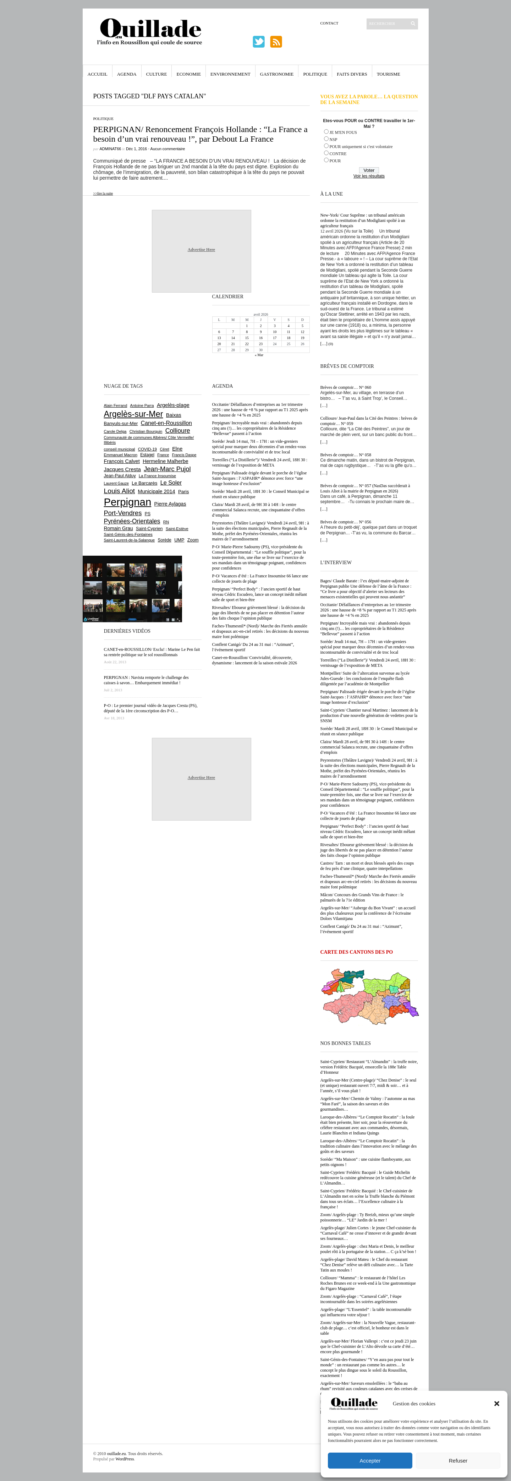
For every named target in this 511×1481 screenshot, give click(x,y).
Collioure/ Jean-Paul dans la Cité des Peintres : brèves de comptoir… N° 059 (369, 421)
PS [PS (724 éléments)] (147, 513)
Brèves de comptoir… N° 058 (345, 454)
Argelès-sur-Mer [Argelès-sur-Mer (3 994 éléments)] (133, 414)
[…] (324, 343)
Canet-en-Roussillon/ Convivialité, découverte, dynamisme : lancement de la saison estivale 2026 (254, 660)
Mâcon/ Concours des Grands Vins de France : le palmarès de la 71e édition (362, 897)
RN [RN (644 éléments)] (166, 522)
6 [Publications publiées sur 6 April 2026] (219, 332)
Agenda (127, 74)
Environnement (230, 74)
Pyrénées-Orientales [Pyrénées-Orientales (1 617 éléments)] (132, 521)
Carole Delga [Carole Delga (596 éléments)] (115, 431)
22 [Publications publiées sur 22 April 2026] (247, 344)
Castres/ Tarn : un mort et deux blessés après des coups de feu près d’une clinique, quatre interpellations (367, 866)
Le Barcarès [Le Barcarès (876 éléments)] (144, 483)
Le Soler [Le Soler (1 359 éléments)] (171, 482)
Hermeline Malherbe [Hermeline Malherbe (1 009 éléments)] (165, 461)
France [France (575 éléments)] (163, 455)
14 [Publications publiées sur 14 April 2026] (233, 338)
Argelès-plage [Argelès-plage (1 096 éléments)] (173, 405)
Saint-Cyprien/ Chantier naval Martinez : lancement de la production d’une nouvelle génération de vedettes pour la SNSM (369, 715)
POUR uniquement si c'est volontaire (361, 146)
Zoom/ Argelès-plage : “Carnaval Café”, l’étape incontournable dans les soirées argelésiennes (361, 1299)
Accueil (98, 74)
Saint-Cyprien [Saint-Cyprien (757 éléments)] (149, 528)
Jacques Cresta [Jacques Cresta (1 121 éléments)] (122, 469)
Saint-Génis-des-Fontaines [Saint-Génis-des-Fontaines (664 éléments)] (128, 534)
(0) (331, 344)
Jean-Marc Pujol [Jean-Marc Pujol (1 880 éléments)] (167, 469)
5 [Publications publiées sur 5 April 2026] (302, 326)
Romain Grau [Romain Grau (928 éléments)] (118, 528)
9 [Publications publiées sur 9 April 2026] (261, 332)
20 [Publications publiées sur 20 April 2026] (219, 344)
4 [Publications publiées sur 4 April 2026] (289, 326)
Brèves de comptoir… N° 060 (345, 387)
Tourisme (388, 74)
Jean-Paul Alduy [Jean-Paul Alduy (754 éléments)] (120, 475)
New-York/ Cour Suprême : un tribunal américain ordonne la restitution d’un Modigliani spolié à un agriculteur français (362, 220)
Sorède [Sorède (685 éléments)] (164, 540)
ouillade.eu (116, 1453)
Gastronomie (277, 74)
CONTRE (338, 153)
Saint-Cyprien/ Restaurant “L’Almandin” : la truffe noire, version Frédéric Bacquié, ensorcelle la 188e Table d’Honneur (369, 1067)
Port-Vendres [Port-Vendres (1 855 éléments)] (123, 513)
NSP (333, 139)
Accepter (369, 1461)
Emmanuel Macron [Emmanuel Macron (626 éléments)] (120, 455)
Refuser (458, 1461)
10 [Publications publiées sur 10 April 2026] (274, 332)
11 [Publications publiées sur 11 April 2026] (288, 332)
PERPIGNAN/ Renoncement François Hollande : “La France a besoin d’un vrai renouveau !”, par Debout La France (200, 134)
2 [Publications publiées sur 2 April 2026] (261, 326)
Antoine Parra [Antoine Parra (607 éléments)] (142, 405)
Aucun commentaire (167, 149)
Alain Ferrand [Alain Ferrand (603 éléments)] (115, 405)
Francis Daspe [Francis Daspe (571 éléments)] (184, 455)
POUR (335, 160)
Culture (156, 74)
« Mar (259, 355)
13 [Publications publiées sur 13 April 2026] (219, 338)
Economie (188, 74)
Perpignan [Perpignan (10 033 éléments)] (128, 502)
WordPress (125, 1459)
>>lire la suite (103, 193)
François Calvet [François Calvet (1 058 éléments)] (122, 461)
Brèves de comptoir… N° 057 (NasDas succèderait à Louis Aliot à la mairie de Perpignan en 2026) (365, 488)
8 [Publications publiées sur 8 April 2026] (247, 332)
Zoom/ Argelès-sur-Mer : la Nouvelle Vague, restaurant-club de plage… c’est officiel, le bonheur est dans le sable (368, 1328)
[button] (496, 1403)
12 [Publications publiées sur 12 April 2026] (302, 332)
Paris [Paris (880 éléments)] (183, 491)
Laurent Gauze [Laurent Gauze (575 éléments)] (116, 483)
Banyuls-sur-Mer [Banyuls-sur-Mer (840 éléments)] (121, 423)
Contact (329, 23)
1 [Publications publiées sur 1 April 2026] (247, 326)
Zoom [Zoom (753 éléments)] (193, 540)
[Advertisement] (127, 337)
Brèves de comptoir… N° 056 (345, 521)
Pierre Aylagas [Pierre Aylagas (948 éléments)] (170, 504)
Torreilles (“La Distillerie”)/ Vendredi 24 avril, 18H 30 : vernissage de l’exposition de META (368, 663)
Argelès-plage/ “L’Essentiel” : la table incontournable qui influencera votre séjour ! (366, 1312)
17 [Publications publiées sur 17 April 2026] (274, 338)
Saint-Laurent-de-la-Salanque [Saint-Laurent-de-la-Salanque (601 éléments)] (129, 540)
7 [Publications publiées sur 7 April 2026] (233, 332)
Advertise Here (201, 249)
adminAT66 (110, 149)
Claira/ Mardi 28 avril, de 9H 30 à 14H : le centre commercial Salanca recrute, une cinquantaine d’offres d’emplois (366, 747)
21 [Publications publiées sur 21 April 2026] (233, 344)
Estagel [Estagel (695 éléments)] (147, 454)
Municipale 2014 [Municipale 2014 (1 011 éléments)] (156, 491)
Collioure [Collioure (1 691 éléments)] (177, 430)
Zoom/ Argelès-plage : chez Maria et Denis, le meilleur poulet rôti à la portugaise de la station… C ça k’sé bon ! (368, 1249)
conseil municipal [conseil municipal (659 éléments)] (119, 449)
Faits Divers (352, 74)
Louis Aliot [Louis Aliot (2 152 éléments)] (119, 491)
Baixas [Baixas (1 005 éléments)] (173, 415)
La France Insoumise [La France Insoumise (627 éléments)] (157, 476)
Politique (315, 74)
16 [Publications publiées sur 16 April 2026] (261, 338)
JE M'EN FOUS (343, 132)
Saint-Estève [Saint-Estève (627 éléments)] (177, 529)
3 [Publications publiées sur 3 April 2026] (275, 326)
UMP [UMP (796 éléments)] (179, 540)
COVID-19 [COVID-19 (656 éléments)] (147, 449)
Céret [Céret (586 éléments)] (164, 449)
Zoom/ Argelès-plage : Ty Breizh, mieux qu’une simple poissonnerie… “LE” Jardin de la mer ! (367, 1217)
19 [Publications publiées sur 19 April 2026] (302, 338)
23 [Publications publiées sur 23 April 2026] (261, 344)
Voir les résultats (369, 176)
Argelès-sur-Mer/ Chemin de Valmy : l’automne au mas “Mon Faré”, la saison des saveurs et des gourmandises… (367, 1104)
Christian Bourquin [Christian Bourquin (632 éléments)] (146, 431)
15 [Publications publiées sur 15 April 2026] (247, 338)
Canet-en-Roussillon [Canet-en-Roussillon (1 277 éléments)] (166, 423)
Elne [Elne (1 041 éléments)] (177, 449)
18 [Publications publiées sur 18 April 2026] (288, 338)
